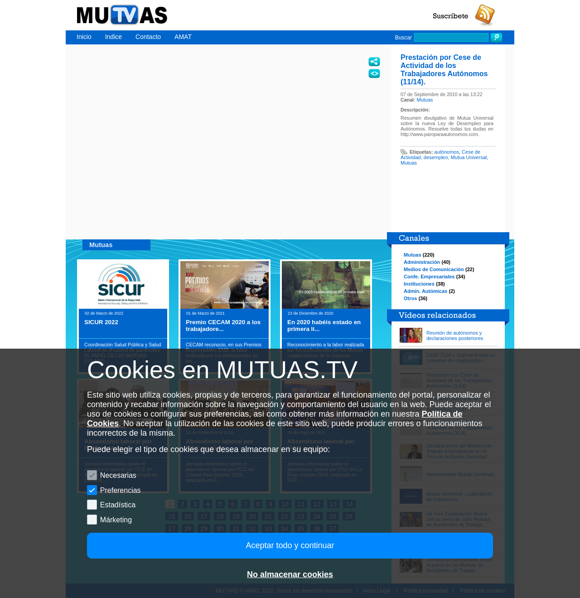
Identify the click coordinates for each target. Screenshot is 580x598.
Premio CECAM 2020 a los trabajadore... (223, 325)
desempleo (436, 157)
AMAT (183, 36)
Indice (113, 36)
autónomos (447, 152)
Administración (422, 262)
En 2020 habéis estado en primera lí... (324, 325)
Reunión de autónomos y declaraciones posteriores (454, 335)
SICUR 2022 (101, 322)
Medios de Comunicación (434, 269)
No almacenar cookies (290, 574)
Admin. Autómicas (425, 291)
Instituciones (419, 284)
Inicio (84, 36)
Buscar (403, 37)
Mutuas (425, 99)
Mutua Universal (469, 157)
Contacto (148, 36)
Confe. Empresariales (429, 276)
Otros (410, 298)
